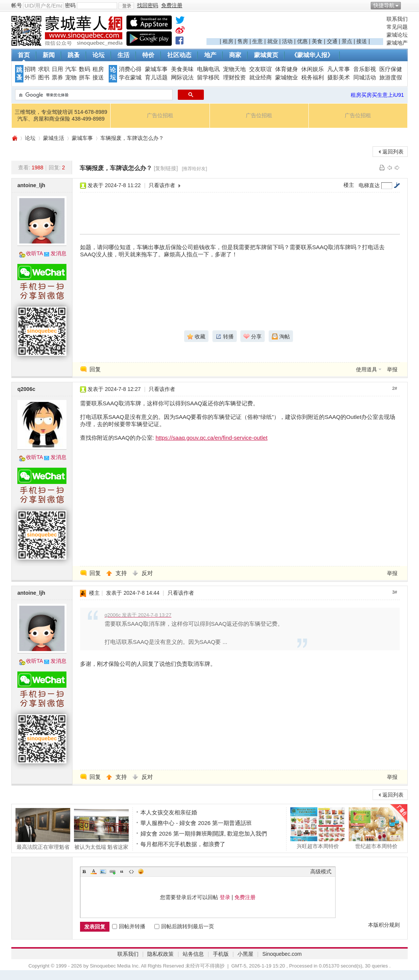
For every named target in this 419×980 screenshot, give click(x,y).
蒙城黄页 (266, 55)
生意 (257, 41)
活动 (287, 41)
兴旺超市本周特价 (317, 828)
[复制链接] (166, 168)
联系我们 (397, 19)
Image (103, 871)
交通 (332, 41)
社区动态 (179, 55)
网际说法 (182, 77)
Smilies (141, 871)
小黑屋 (245, 954)
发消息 (58, 253)
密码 (70, 5)
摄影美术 (338, 77)
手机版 (221, 954)
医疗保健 (390, 69)
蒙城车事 (156, 69)
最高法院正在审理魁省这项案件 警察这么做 (42, 829)
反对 (147, 573)
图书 (43, 77)
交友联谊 (260, 69)
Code (131, 871)
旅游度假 (390, 77)
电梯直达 (369, 185)
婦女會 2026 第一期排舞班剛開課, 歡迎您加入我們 (203, 833)
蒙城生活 (53, 138)
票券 (57, 77)
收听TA (34, 253)
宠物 (71, 77)
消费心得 (130, 69)
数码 (84, 69)
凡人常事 (338, 69)
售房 (242, 41)
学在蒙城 (130, 77)
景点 (347, 41)
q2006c (26, 389)
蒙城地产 (397, 43)
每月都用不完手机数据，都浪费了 (182, 844)
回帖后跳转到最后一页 (184, 926)
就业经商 (260, 77)
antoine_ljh (31, 185)
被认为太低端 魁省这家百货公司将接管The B (101, 829)
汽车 (71, 69)
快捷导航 (383, 5)
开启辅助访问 (406, 5)
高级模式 (320, 871)
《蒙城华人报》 (312, 55)
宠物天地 (234, 69)
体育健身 (286, 69)
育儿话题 (156, 77)
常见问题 (397, 27)
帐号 (16, 5)
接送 (361, 41)
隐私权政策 (160, 954)
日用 (57, 69)
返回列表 (393, 152)
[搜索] (93, 94)
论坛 (98, 55)
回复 (95, 369)
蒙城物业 (286, 77)
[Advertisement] (294, 27)
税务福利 (312, 77)
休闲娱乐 (312, 69)
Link (112, 871)
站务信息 (193, 954)
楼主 (349, 185)
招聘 (30, 69)
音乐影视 (364, 69)
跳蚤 (74, 55)
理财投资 (234, 77)
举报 (392, 369)
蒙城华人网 (14, 138)
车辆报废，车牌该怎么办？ (132, 138)
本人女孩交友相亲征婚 (168, 812)
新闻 (49, 55)
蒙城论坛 (397, 35)
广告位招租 (160, 115)
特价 (148, 55)
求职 (43, 69)
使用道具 (366, 369)
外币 (30, 77)
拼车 (84, 77)
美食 (317, 41)
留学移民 (208, 77)
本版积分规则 (384, 925)
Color (93, 871)
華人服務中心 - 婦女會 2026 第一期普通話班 (196, 823)
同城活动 (364, 77)
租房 (228, 41)
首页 (24, 55)
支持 (122, 573)
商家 (235, 55)
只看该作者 (162, 185)
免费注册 (245, 897)
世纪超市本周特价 (376, 828)
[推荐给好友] (194, 168)
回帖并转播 (128, 926)
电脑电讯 (208, 69)
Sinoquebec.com (282, 954)
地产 (210, 55)
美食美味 (182, 69)
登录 (225, 897)
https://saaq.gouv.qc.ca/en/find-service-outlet (212, 437)
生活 (123, 55)
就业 (272, 41)
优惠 (302, 41)
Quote (122, 871)
